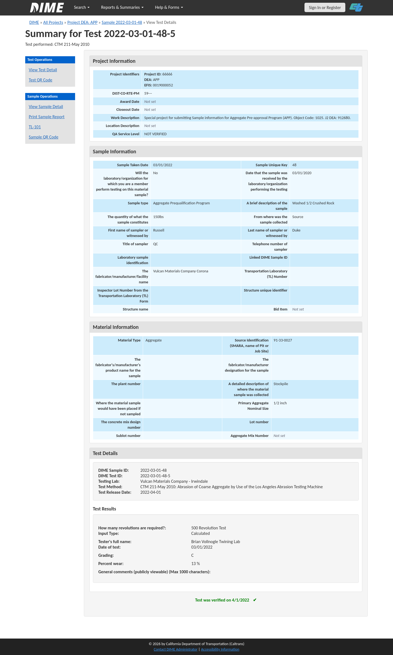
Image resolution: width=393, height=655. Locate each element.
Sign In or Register (325, 7)
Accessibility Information (220, 649)
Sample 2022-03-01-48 (122, 22)
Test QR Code (40, 80)
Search (82, 7)
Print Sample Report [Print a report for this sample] (46, 116)
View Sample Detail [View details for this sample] (46, 106)
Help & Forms (169, 7)
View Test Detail (43, 69)
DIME (34, 22)
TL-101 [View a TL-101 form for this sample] (35, 126)
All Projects (53, 22)
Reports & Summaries (122, 7)
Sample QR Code (43, 137)
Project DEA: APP (82, 22)
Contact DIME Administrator (176, 649)
